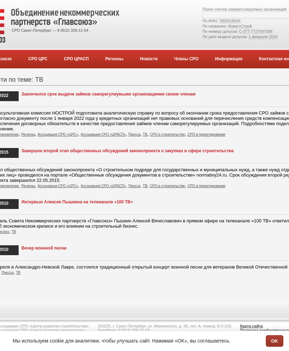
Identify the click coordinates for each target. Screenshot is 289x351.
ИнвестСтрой (240, 26)
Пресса (134, 134)
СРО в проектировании (206, 134)
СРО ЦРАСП (76, 58)
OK (274, 341)
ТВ (145, 134)
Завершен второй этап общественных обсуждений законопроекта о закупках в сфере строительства (127, 150)
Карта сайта (251, 326)
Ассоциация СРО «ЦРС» (58, 134)
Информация (229, 58)
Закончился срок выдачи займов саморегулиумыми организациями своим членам (108, 94)
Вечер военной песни (43, 248)
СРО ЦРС (37, 58)
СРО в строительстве (167, 134)
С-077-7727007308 (255, 31)
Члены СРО (186, 58)
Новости (149, 58)
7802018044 (229, 21)
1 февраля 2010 (263, 37)
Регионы (114, 58)
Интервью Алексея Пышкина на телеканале (77, 201)
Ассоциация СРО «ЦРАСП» (103, 134)
